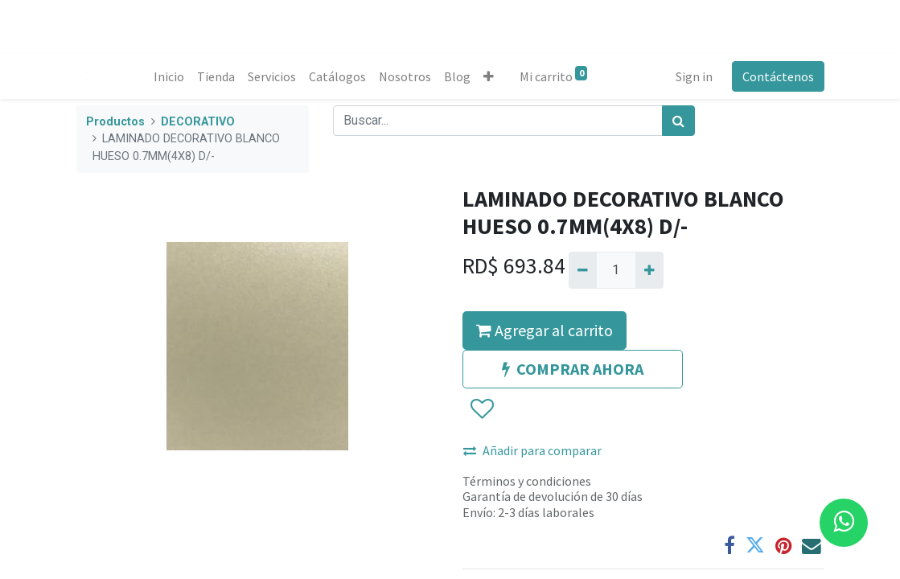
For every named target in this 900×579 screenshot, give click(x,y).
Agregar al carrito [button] (544, 330)
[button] (488, 76)
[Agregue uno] (649, 270)
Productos (115, 122)
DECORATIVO (198, 122)
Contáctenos (778, 76)
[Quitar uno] (583, 270)
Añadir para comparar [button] (532, 450)
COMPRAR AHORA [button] (572, 369)
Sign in (694, 76)
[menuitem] (169, 76)
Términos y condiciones (526, 481)
